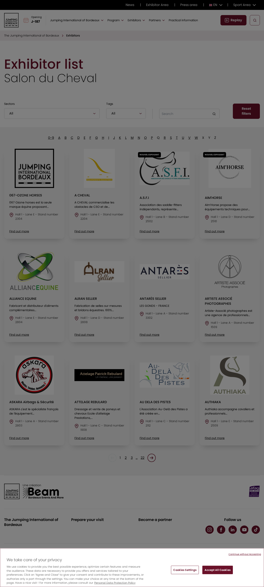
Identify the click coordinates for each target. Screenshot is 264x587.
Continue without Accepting (245, 557)
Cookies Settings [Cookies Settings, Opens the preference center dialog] (185, 572)
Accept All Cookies (217, 572)
